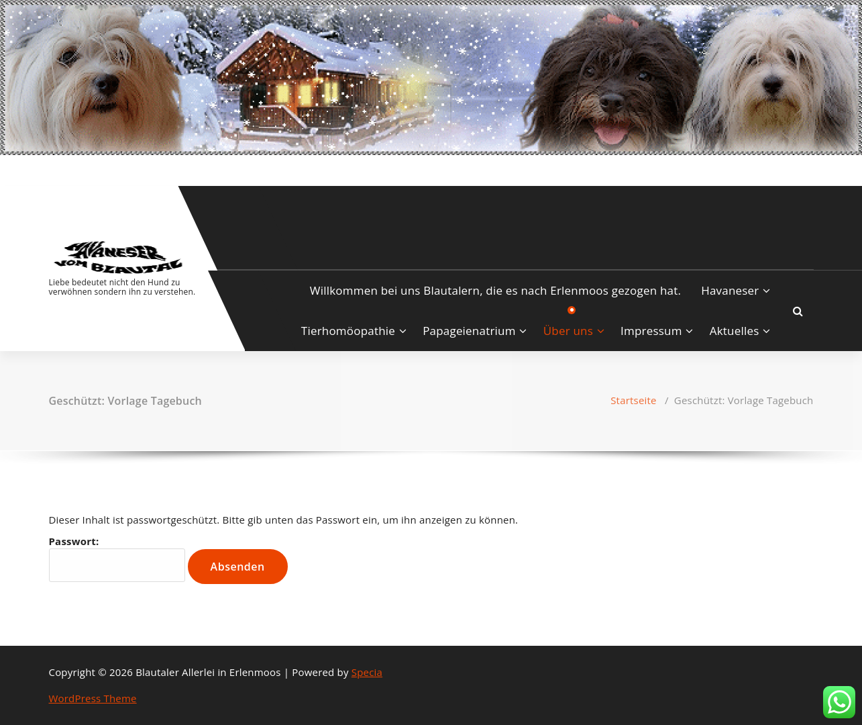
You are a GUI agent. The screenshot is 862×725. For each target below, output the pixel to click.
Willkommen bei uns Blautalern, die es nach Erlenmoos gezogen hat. (495, 290)
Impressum (651, 330)
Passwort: (117, 558)
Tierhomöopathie (348, 330)
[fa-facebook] (51, 168)
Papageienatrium (469, 330)
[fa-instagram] (71, 168)
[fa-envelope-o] (92, 168)
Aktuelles (734, 330)
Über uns (568, 330)
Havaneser (730, 290)
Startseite (633, 400)
